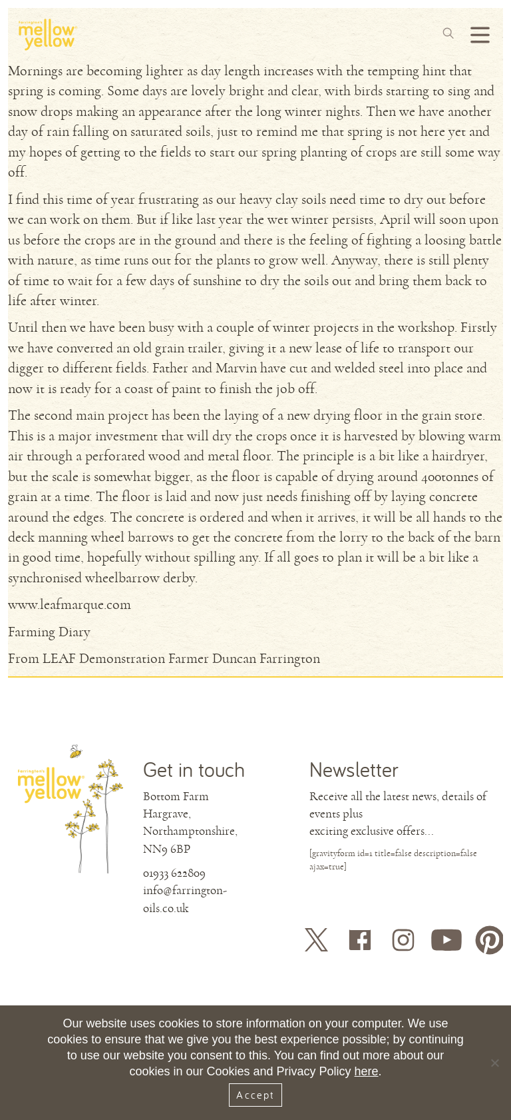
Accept (255, 1094)
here (367, 1071)
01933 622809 (174, 873)
